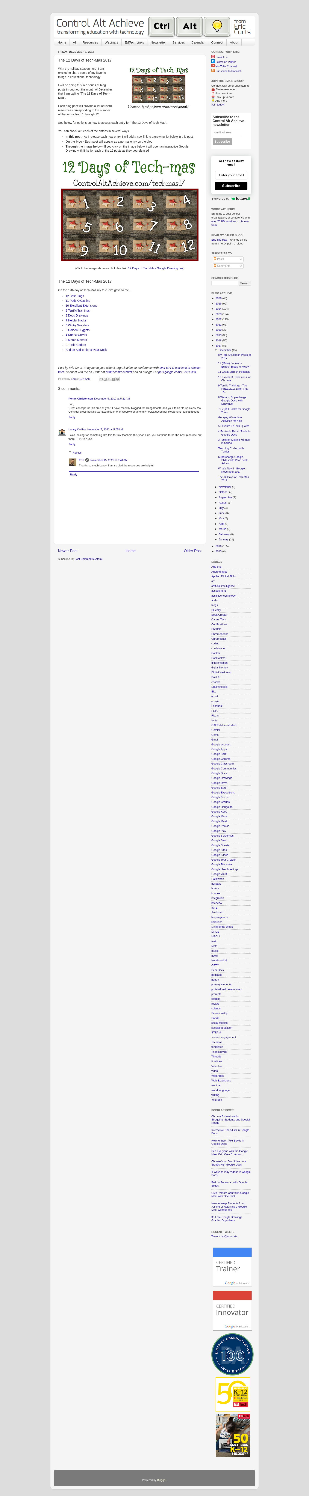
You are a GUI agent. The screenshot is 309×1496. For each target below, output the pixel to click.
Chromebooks (219, 634)
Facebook (217, 705)
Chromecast (218, 638)
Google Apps (219, 749)
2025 (218, 303)
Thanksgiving (219, 1051)
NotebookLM (219, 960)
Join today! (217, 104)
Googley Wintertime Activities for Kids (230, 419)
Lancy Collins (77, 429)
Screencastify (219, 1013)
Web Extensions (221, 1080)
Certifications (219, 624)
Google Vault (219, 874)
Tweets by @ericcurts (224, 1236)
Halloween (217, 879)
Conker (215, 653)
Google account (220, 744)
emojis (215, 701)
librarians (216, 922)
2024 (218, 308)
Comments (222, 265)
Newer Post (67, 551)
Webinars (111, 42)
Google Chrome (220, 758)
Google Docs (219, 773)
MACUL (216, 936)
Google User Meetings (224, 869)
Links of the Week (222, 926)
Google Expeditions (223, 792)
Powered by (231, 198)
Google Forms (220, 797)
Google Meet (219, 821)
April (222, 523)
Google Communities (224, 768)
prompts (216, 994)
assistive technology (223, 595)
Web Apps (217, 1075)
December (225, 350)
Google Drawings (221, 778)
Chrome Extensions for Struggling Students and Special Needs (230, 1119)
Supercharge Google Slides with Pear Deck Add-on (233, 460)
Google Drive (219, 782)
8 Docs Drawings (77, 315)
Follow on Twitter (226, 61)
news (214, 955)
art (213, 581)
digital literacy (219, 667)
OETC (215, 965)
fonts (214, 720)
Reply (71, 417)
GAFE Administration (223, 725)
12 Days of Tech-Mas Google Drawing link (155, 268)
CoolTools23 (218, 658)
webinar (216, 1085)
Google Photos (220, 826)
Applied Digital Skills (223, 576)
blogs (214, 605)
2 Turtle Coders (76, 345)
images (215, 893)
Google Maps (219, 816)
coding (215, 643)
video (214, 1070)
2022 (218, 319)
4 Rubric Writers (76, 335)
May (222, 518)
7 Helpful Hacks (76, 320)
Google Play (218, 830)
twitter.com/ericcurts (119, 372)
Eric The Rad (219, 239)
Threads (216, 1056)
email (214, 696)
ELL (213, 691)
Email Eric (222, 57)
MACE (215, 931)
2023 (218, 314)
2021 (218, 324)
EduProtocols (219, 686)
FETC (214, 710)
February (224, 534)
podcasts (216, 974)
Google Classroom (222, 763)
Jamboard (217, 912)
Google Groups (220, 802)
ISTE (214, 907)
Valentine (217, 1066)
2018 (218, 340)
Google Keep (219, 811)
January (224, 539)
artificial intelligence (223, 586)
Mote (214, 946)
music (214, 950)
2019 (218, 335)
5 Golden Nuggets (78, 330)
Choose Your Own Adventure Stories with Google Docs (228, 1163)
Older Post (193, 551)
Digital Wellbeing (221, 672)
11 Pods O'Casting (78, 300)
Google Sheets (220, 845)
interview (216, 903)
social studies (219, 1022)
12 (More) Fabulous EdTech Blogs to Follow (233, 365)
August (223, 502)
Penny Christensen (80, 398)
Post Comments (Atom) (88, 559)
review (215, 1003)
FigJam (215, 715)
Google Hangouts (221, 806)
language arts (219, 917)
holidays (216, 883)
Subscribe (231, 186)
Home (62, 42)
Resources (90, 42)
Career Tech (218, 619)
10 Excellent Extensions (81, 305)
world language (220, 1090)
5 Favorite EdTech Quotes (233, 426)
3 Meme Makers (76, 340)
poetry (215, 979)
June (222, 513)
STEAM (216, 1032)
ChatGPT (217, 629)
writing (215, 1094)
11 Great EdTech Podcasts (234, 371)
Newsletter (158, 42)
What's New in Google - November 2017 (232, 470)
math (214, 941)
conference (218, 648)
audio (214, 600)
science (216, 1008)
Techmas (216, 1042)
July (221, 508)
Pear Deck (217, 970)
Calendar (197, 42)
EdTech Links (134, 42)
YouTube (216, 1099)
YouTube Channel (226, 66)
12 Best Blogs (75, 296)
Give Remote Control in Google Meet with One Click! (230, 1194)
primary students (221, 984)
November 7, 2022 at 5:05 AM (105, 429)
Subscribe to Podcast (228, 71)
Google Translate (221, 864)
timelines (216, 1061)
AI (74, 42)
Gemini (215, 729)
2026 (218, 298)
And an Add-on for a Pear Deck (87, 349)
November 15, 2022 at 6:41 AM (108, 460)
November (225, 487)
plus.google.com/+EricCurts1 (177, 372)
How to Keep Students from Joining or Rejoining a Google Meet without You (229, 1206)
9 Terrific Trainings (78, 310)
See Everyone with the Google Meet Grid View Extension (229, 1153)
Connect (217, 42)
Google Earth (219, 787)
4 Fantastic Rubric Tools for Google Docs (234, 433)
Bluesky (216, 610)
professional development (226, 989)
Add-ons (216, 566)
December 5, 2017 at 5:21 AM (112, 398)
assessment (218, 590)
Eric (81, 460)
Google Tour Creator (223, 859)
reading (215, 998)
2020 (218, 329)
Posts (219, 259)
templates (217, 1046)
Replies (77, 452)
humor (215, 888)
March (223, 529)
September (226, 497)
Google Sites (219, 850)
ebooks (215, 682)
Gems (215, 734)
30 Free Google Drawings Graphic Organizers (226, 1219)
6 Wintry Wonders (77, 325)
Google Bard (219, 754)
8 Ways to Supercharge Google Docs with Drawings (232, 400)
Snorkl (215, 1018)
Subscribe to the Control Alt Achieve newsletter (228, 121)
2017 (218, 345)
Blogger (161, 1480)
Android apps (219, 571)
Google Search (220, 840)
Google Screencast (222, 835)
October (224, 492)
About (234, 42)
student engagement (223, 1037)
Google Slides (219, 855)
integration (217, 898)
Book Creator (219, 614)
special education (221, 1027)
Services (179, 42)
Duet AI (215, 677)
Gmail (214, 739)
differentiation (219, 662)
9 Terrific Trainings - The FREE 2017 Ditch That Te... (233, 389)
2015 (218, 551)
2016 (218, 546)
